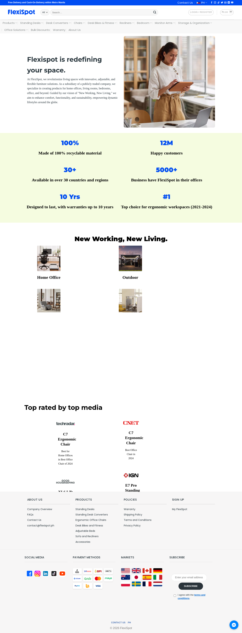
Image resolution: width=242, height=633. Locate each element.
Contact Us (185, 2)
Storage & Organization (195, 23)
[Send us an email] (225, 2)
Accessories (82, 542)
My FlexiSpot (179, 509)
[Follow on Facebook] (212, 2)
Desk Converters (58, 23)
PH (202, 2)
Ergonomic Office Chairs (90, 520)
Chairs (79, 23)
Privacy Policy (132, 525)
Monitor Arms (165, 23)
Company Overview (39, 509)
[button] (201, 12)
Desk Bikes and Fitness (89, 525)
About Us (75, 30)
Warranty (59, 30)
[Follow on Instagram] (215, 2)
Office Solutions (16, 30)
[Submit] (155, 12)
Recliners (127, 23)
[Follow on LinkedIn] (229, 2)
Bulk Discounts (40, 30)
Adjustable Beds (85, 531)
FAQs (30, 514)
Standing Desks (31, 23)
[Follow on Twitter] (222, 2)
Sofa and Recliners (87, 536)
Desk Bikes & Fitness (102, 23)
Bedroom (144, 23)
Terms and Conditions (137, 520)
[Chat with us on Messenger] (233, 624)
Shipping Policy (133, 514)
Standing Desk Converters (91, 514)
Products (10, 23)
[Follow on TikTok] (218, 2)
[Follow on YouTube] (232, 2)
